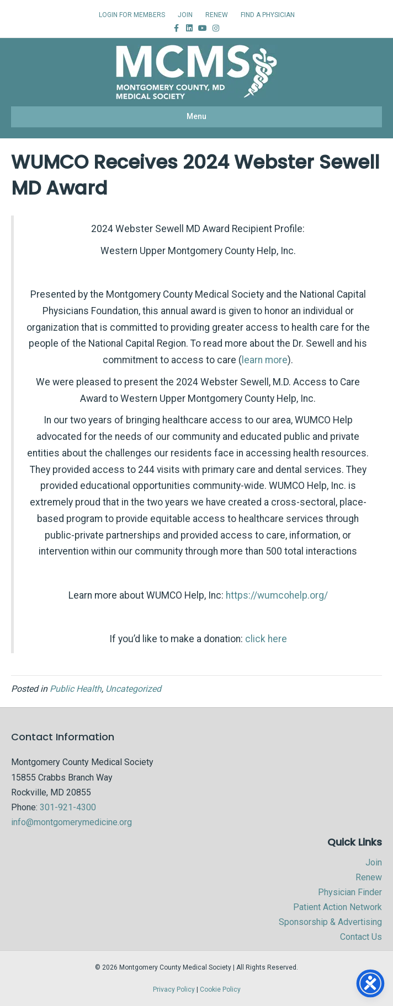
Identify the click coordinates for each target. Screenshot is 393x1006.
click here (266, 638)
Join (373, 862)
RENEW (216, 15)
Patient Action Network (337, 907)
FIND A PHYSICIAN (268, 15)
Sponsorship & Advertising (330, 922)
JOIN (185, 15)
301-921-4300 (68, 807)
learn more (265, 359)
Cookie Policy (220, 989)
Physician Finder (350, 892)
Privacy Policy (174, 989)
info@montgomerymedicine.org (71, 822)
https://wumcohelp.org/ (277, 595)
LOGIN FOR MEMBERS (132, 15)
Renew (368, 877)
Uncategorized (133, 689)
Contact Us (361, 937)
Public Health (76, 689)
